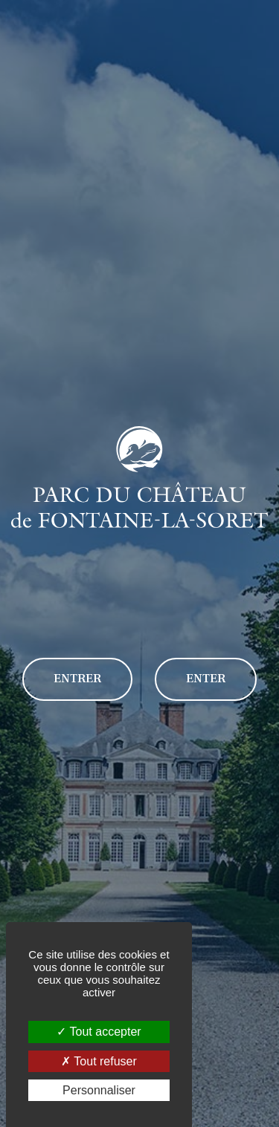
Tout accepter (99, 1031)
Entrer (77, 678)
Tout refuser (99, 1061)
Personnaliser (98, 1090)
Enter (205, 678)
